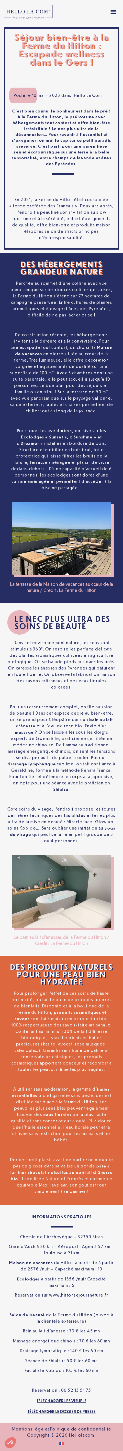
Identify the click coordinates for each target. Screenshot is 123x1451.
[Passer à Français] (61, 1443)
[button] (113, 12)
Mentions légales (31, 1428)
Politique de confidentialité (81, 1428)
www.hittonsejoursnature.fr (78, 1295)
